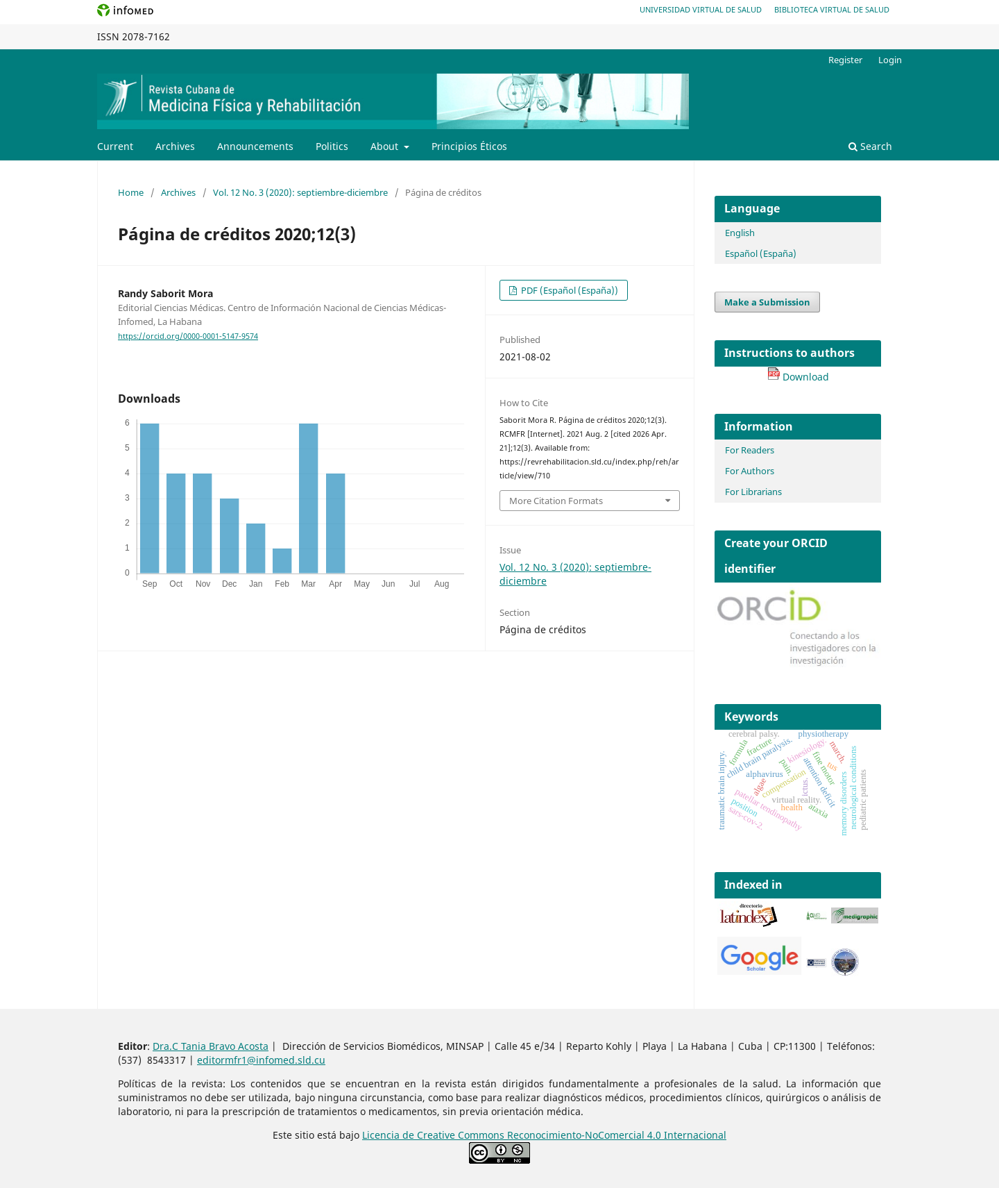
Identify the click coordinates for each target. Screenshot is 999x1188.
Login (890, 59)
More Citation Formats (556, 500)
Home (131, 192)
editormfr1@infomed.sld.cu (261, 1059)
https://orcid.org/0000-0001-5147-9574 (188, 336)
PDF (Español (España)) (568, 290)
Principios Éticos (469, 146)
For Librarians (753, 491)
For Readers (749, 450)
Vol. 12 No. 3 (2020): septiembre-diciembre (300, 192)
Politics (332, 146)
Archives (175, 146)
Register (845, 59)
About (385, 146)
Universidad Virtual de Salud (701, 9)
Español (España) (760, 253)
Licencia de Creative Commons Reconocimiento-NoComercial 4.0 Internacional (544, 1134)
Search (870, 146)
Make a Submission (767, 302)
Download (798, 376)
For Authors (749, 471)
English (740, 232)
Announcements (255, 146)
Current (115, 146)
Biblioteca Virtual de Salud (831, 9)
